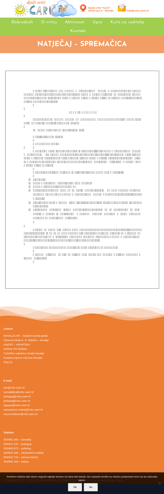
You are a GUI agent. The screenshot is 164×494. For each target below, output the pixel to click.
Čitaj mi (8, 362)
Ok (75, 487)
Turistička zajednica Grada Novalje (24, 353)
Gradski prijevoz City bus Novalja (23, 357)
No (90, 487)
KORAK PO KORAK (15, 348)
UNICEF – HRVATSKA (17, 344)
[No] (159, 483)
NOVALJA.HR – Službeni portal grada (26, 335)
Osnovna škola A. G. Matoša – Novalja (26, 340)
